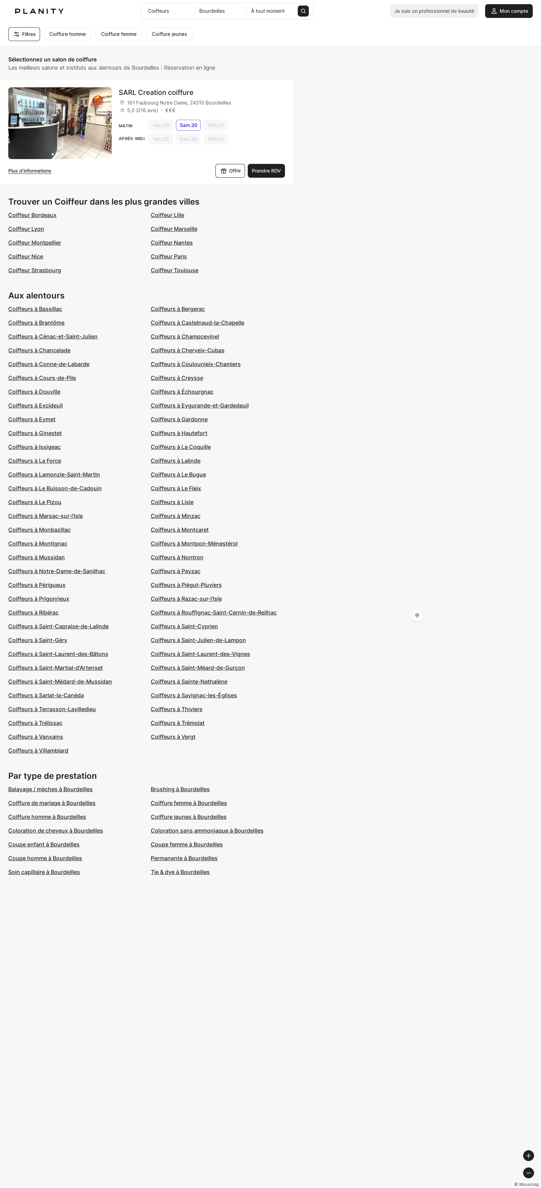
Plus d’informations (29, 171)
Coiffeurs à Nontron (177, 557)
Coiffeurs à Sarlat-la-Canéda (46, 695)
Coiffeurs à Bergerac (178, 308)
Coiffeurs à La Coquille (181, 446)
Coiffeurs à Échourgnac (182, 391)
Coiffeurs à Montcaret (180, 529)
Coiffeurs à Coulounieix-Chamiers (196, 364)
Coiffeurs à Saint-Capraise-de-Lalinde (58, 626)
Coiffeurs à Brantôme (36, 322)
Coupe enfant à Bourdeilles (44, 844)
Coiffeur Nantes (172, 242)
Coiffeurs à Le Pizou (34, 502)
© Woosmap (411, 1185)
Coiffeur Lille (167, 215)
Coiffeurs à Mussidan (36, 557)
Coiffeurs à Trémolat (178, 722)
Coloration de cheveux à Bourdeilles (55, 830)
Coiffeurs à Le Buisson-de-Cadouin (55, 488)
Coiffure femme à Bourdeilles (189, 802)
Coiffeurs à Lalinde (175, 460)
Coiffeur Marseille (174, 228)
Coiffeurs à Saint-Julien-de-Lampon (198, 640)
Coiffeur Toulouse (174, 270)
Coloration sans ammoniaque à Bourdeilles (207, 830)
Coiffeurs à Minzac (175, 515)
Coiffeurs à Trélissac (35, 722)
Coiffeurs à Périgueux (37, 584)
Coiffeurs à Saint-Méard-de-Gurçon (198, 667)
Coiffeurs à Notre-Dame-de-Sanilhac (56, 571)
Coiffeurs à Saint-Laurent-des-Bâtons (58, 653)
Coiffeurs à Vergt (173, 736)
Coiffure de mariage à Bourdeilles (52, 802)
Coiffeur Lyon (26, 228)
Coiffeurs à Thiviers (177, 709)
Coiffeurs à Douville (34, 391)
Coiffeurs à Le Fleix (176, 488)
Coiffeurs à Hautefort (179, 433)
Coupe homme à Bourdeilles (45, 858)
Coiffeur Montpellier (34, 242)
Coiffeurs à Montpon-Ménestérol (194, 543)
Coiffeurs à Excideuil (35, 405)
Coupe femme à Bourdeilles (187, 844)
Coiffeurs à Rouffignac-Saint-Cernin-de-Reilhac (214, 612)
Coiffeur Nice (25, 256)
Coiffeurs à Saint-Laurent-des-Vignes (200, 653)
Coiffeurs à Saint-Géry (37, 640)
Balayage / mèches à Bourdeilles (50, 789)
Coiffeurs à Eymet (32, 419)
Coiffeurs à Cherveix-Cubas (188, 350)
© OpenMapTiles (446, 1185)
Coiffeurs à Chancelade (39, 350)
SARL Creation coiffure (156, 92)
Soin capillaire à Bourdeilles (44, 871)
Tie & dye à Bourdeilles (180, 871)
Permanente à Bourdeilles (184, 858)
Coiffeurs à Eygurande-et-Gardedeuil (200, 405)
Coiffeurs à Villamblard (38, 750)
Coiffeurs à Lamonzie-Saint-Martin (54, 474)
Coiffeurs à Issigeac (34, 446)
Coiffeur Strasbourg (34, 270)
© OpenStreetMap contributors (503, 1185)
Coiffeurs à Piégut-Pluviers (186, 584)
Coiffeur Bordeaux (32, 215)
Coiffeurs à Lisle (172, 502)
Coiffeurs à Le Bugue (178, 474)
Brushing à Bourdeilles (180, 789)
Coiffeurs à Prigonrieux (38, 598)
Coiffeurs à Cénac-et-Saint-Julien (53, 336)
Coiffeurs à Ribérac (33, 612)
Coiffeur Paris (169, 256)
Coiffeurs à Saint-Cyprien (184, 626)
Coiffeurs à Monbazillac (39, 529)
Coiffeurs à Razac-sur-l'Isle (186, 598)
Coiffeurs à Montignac (37, 543)
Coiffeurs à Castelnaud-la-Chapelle (197, 322)
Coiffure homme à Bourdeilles (47, 816)
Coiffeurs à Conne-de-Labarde (48, 364)
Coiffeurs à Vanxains (35, 736)
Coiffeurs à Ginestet (35, 433)
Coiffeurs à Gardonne (179, 419)
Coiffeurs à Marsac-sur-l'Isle (45, 515)
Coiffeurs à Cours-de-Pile (42, 377)
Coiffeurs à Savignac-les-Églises (194, 695)
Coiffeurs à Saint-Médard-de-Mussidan (60, 681)
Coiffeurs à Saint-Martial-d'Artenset (55, 667)
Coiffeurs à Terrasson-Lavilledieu (52, 709)
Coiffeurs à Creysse (177, 377)
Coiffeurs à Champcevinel (185, 336)
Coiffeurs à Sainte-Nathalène (189, 681)
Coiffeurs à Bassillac (35, 308)
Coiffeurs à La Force (34, 460)
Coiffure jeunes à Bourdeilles (189, 816)
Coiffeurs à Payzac (175, 571)
